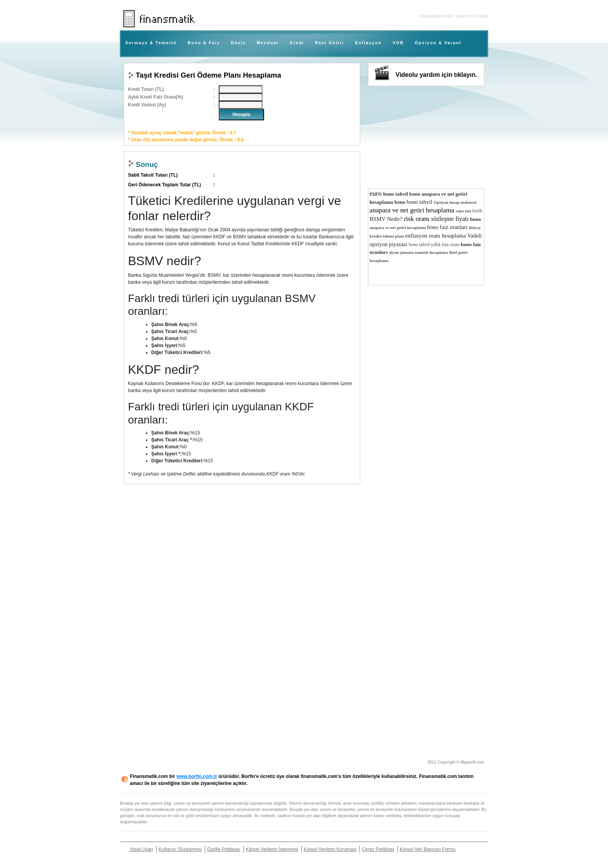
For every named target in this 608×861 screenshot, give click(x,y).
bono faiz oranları (448, 227)
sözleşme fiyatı (450, 218)
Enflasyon (368, 42)
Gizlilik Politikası (223, 849)
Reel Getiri (329, 42)
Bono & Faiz (204, 42)
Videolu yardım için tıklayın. (436, 74)
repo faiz (464, 211)
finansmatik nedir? (437, 16)
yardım (465, 16)
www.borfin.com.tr (196, 776)
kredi (477, 211)
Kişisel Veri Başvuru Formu (428, 849)
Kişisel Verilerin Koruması (330, 849)
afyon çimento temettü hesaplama (419, 252)
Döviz (238, 42)
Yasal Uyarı (141, 849)
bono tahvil (396, 194)
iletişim (481, 16)
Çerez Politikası (378, 849)
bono (415, 194)
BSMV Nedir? (387, 219)
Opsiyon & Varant (438, 42)
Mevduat (268, 42)
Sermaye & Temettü (151, 42)
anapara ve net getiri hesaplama (413, 210)
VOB (398, 42)
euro (376, 193)
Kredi (297, 42)
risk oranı (417, 218)
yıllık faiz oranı (446, 244)
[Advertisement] (529, 120)
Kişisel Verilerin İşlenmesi (272, 849)
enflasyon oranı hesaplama (436, 236)
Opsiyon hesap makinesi (455, 202)
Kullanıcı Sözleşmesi (180, 849)
